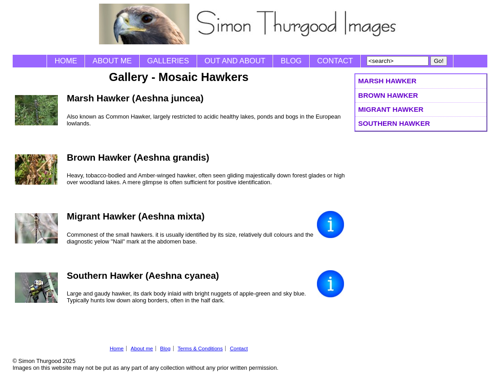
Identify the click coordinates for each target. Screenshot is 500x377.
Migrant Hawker (390, 109)
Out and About (234, 61)
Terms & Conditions (200, 348)
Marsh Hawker (387, 81)
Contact (335, 61)
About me (112, 61)
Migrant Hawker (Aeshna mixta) (136, 216)
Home (66, 61)
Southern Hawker (394, 123)
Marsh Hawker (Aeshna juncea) (135, 98)
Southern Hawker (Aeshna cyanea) (143, 275)
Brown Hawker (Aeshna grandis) (138, 157)
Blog (291, 61)
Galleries (168, 61)
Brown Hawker (388, 95)
